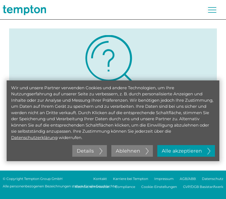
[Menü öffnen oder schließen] (212, 9)
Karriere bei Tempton (130, 179)
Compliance (125, 187)
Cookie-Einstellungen (159, 187)
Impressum (164, 179)
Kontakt (100, 179)
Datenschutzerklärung (34, 137)
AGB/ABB (188, 179)
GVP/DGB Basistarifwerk (203, 187)
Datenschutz (212, 179)
